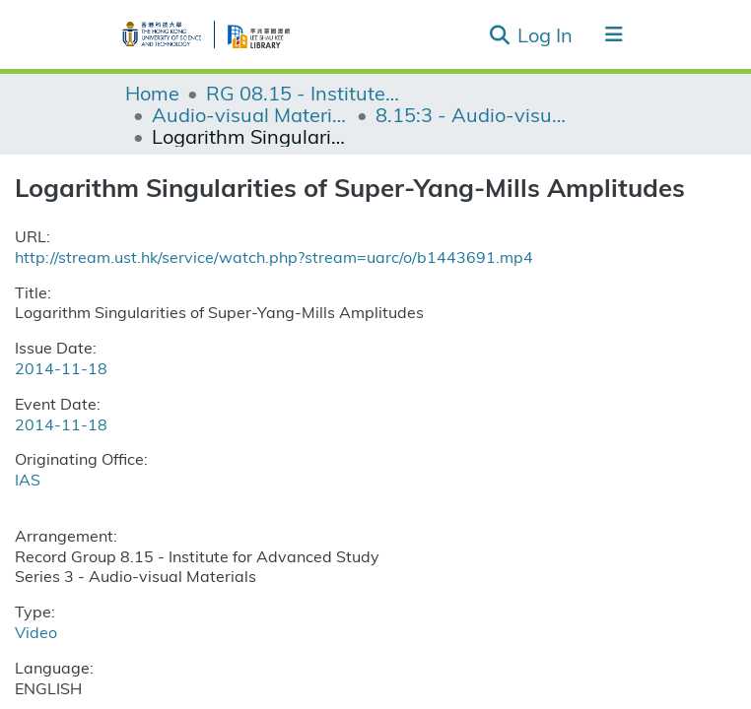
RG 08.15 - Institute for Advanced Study (304, 92)
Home (152, 92)
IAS (27, 479)
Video (36, 631)
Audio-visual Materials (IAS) (250, 114)
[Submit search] (499, 34)
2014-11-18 (61, 367)
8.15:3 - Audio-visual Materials (474, 114)
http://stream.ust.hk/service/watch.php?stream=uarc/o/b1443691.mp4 (274, 256)
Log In (546, 34)
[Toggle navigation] (614, 34)
